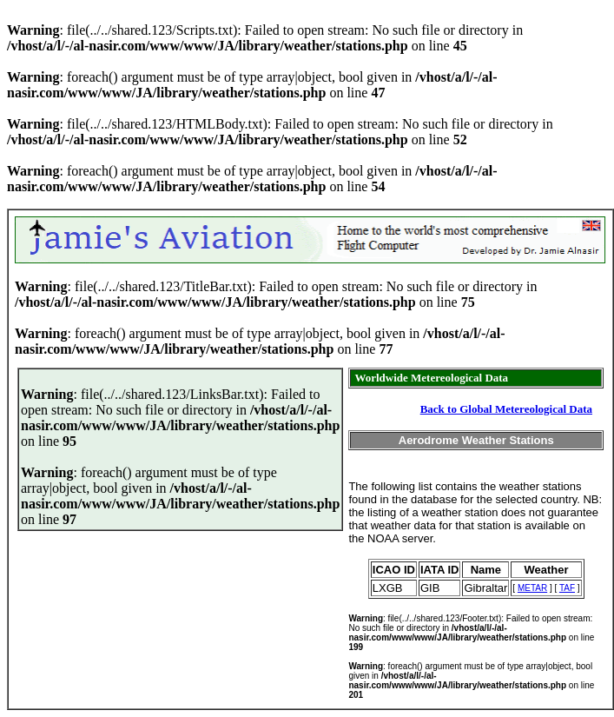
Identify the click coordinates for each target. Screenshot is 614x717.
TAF (567, 588)
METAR (532, 588)
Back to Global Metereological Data (506, 408)
